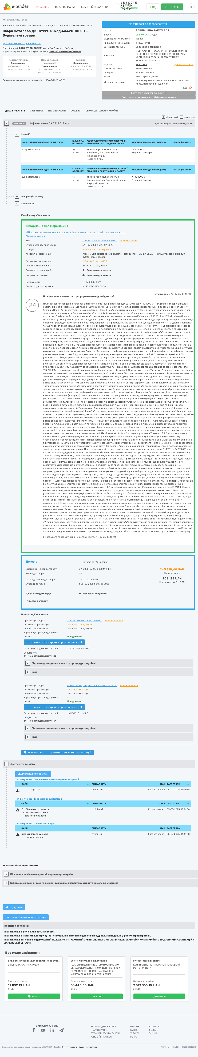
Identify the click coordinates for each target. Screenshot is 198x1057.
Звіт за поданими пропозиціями (26, 917)
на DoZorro (68, 48)
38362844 (141, 64)
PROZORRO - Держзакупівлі (103, 1026)
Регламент (154, 1026)
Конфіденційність (69, 1047)
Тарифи (153, 1033)
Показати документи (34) (40, 720)
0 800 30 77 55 (129, 2)
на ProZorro (53, 48)
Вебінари (153, 1030)
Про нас (133, 1037)
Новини (133, 1030)
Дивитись (34, 996)
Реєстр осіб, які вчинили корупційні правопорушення (149, 97)
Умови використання (88, 1047)
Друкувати (14, 907)
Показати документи (96, 270)
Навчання (134, 1026)
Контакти (134, 1033)
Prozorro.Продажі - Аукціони (105, 1033)
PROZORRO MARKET (65, 7)
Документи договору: (38, 593)
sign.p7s (35, 789)
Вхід (153, 7)
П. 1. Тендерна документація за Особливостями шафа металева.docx (35, 812)
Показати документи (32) (40, 656)
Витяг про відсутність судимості (148, 93)
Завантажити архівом (33, 773)
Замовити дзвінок (129, 7)
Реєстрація (172, 7)
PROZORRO (42, 7)
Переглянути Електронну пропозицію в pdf (54, 642)
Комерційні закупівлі (95, 7)
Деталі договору (37, 601)
